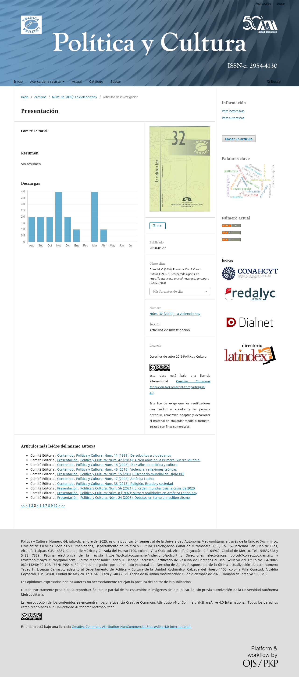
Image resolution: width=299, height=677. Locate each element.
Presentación (67, 460)
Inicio (18, 81)
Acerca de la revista (46, 81)
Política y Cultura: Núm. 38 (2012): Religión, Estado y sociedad (124, 483)
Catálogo (96, 81)
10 (55, 505)
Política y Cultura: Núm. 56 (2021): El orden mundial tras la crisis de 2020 (137, 488)
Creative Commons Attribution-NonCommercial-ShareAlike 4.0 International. (131, 626)
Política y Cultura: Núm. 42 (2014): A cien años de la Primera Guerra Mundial (140, 460)
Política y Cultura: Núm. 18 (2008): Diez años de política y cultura (127, 464)
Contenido (65, 455)
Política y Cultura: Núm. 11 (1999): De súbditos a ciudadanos (123, 455)
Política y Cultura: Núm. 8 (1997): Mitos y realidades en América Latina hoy (138, 493)
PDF (159, 226)
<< (23, 505)
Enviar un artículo (239, 139)
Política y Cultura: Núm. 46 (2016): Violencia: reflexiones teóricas (126, 469)
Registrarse (263, 3)
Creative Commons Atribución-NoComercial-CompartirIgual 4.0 (180, 387)
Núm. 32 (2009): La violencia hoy (74, 97)
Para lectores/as (233, 111)
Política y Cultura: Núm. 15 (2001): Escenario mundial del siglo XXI (132, 474)
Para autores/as (233, 118)
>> (63, 505)
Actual (77, 81)
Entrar (280, 3)
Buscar (115, 81)
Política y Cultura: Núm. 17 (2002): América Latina (115, 478)
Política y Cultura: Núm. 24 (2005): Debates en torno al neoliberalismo (135, 497)
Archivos (40, 97)
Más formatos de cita (168, 291)
